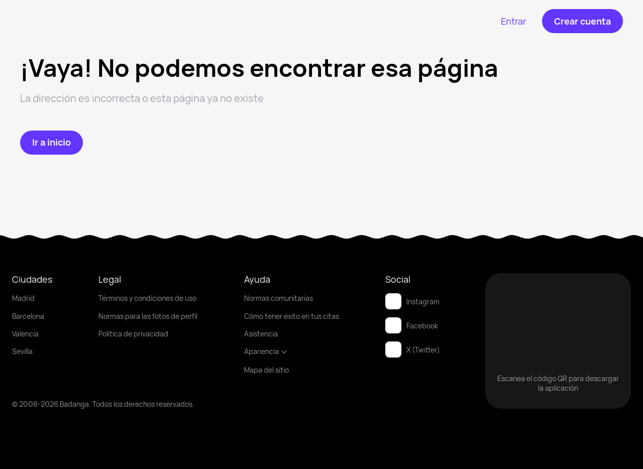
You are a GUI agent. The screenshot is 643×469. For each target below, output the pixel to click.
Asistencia (261, 333)
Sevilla (22, 351)
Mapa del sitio (266, 370)
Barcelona (28, 316)
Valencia (25, 333)
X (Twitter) (412, 349)
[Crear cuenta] (582, 21)
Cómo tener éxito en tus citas (291, 316)
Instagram (412, 301)
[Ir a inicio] (51, 143)
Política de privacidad (133, 333)
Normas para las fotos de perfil (147, 316)
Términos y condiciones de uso (147, 298)
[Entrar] (513, 21)
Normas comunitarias (278, 298)
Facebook (411, 325)
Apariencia (266, 351)
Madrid (23, 298)
